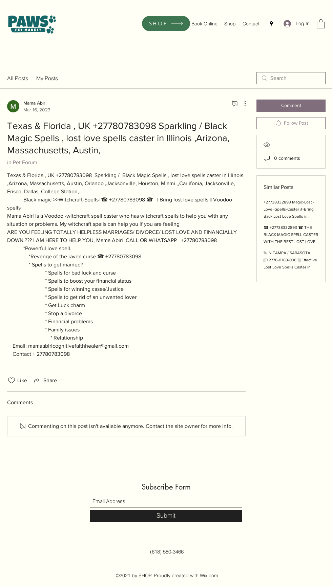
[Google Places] (271, 23)
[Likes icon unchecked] (11, 380)
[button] (321, 23)
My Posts (47, 78)
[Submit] (166, 516)
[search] (291, 78)
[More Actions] (241, 104)
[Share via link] (45, 380)
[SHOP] (166, 23)
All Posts (17, 78)
